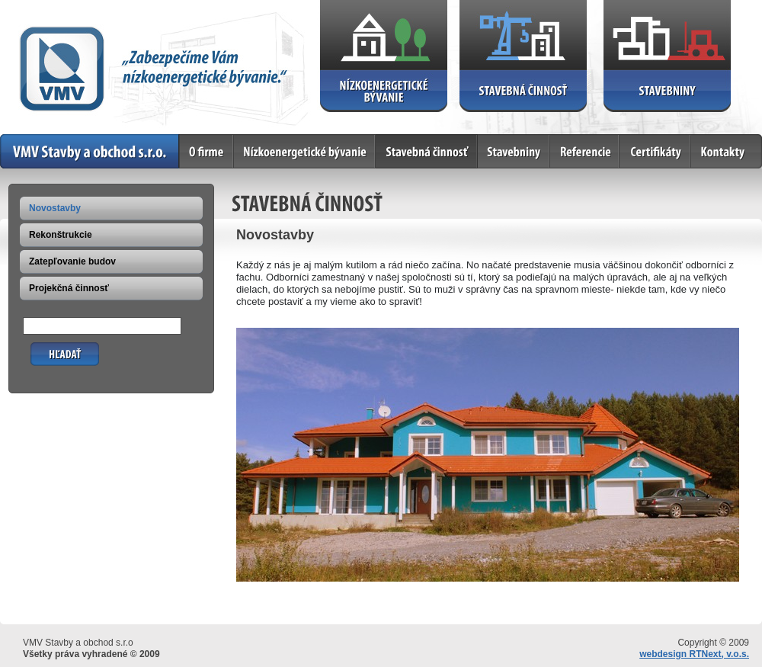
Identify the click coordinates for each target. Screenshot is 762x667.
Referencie (585, 151)
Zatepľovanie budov (72, 261)
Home (90, 151)
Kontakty (726, 151)
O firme (207, 151)
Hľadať (45, 348)
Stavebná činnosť (427, 151)
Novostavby (55, 208)
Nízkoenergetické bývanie (305, 151)
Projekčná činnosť (69, 288)
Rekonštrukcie (60, 234)
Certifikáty (655, 151)
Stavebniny (514, 151)
